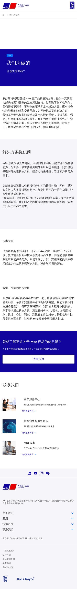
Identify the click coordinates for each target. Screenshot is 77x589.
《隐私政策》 (9, 551)
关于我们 (38, 513)
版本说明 (7, 563)
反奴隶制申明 (9, 559)
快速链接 (38, 524)
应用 (38, 519)
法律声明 (7, 555)
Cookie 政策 (8, 567)
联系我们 (38, 529)
